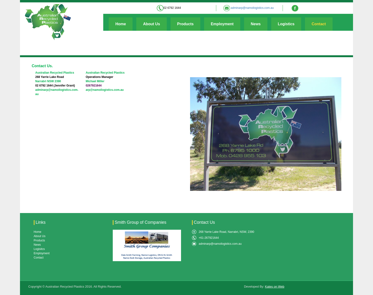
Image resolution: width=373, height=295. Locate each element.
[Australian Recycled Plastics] (47, 22)
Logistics (286, 24)
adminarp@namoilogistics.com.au (252, 8)
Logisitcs (39, 249)
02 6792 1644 (172, 8)
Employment (222, 24)
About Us (151, 24)
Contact (319, 24)
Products (185, 24)
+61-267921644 (209, 237)
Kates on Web (274, 286)
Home (120, 24)
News (256, 24)
